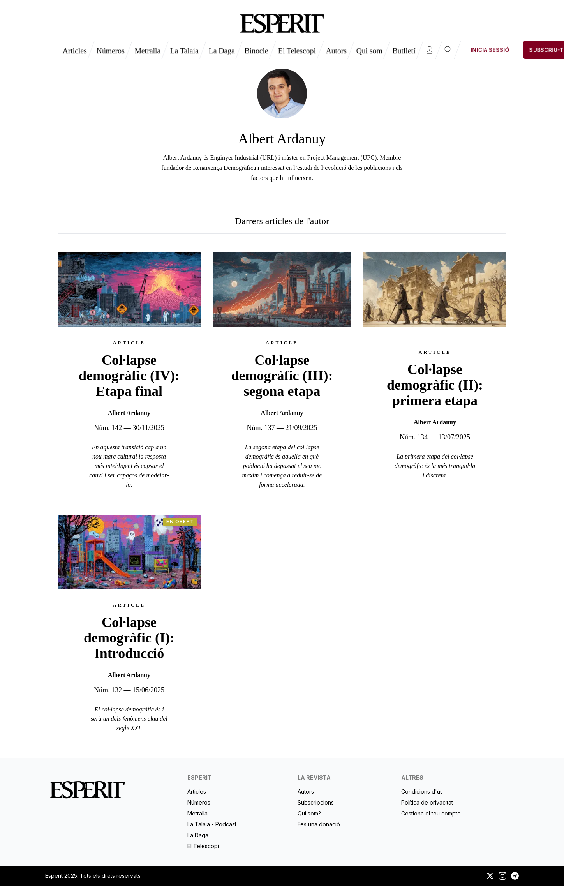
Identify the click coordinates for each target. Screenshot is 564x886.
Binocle (256, 50)
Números (110, 50)
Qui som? (309, 813)
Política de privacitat (427, 802)
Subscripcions (316, 802)
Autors (336, 50)
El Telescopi (297, 50)
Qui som (369, 50)
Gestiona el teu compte (431, 813)
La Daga (221, 50)
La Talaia (184, 50)
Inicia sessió (490, 49)
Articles (74, 50)
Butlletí (404, 50)
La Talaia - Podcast (211, 824)
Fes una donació (319, 824)
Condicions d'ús (422, 791)
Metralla (147, 50)
